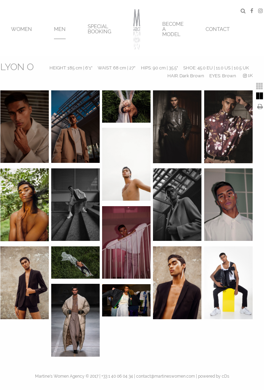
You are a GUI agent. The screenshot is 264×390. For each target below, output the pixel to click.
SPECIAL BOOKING (99, 29)
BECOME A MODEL (173, 29)
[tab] (259, 86)
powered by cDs (213, 376)
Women (21, 29)
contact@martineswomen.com (165, 376)
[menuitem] (21, 28)
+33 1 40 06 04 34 (117, 376)
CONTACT (218, 29)
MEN (60, 29)
